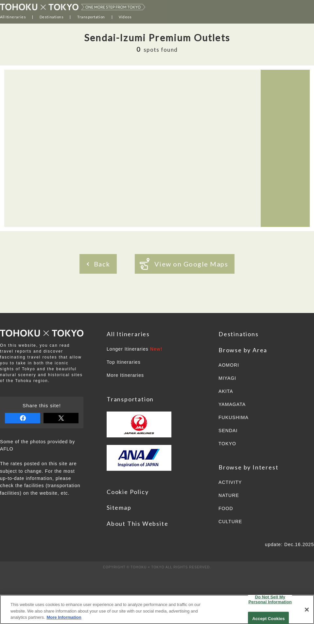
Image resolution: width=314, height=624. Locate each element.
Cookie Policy (127, 491)
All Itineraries (13, 17)
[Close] (307, 609)
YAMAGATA (232, 404)
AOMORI (228, 365)
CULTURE (230, 521)
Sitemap (119, 507)
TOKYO (227, 443)
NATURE (228, 495)
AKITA (225, 391)
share (22, 418)
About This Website (137, 523)
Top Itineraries (124, 362)
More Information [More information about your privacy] (64, 617)
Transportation (91, 17)
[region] (157, 609)
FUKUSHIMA (233, 417)
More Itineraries (125, 375)
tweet (61, 418)
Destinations (52, 17)
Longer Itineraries (135, 349)
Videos (125, 17)
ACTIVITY (230, 482)
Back (98, 264)
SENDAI (227, 430)
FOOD (225, 508)
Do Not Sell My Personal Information (270, 599)
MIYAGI (227, 378)
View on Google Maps (184, 264)
